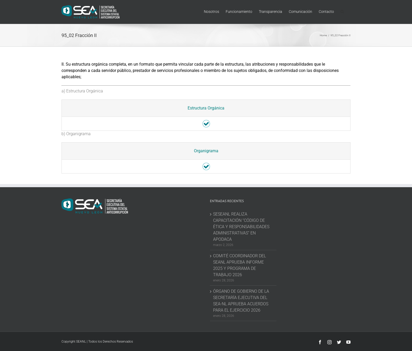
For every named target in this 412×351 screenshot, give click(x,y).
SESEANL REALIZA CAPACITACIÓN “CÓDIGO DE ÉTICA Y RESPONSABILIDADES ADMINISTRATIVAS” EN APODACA (241, 227)
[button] (342, 11)
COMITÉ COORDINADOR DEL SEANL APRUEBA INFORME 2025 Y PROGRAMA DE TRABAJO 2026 (239, 265)
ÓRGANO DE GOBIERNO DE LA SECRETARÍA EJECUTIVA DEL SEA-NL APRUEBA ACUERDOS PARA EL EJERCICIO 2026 (241, 301)
